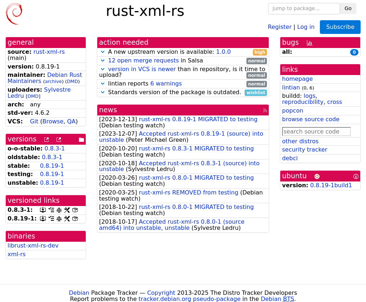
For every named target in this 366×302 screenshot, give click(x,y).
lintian (291, 87)
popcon (292, 110)
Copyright (161, 292)
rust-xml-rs (49, 51)
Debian (79, 292)
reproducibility (302, 102)
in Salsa (183, 61)
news (108, 110)
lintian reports (183, 84)
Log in (305, 26)
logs (310, 95)
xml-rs (17, 254)
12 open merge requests (143, 60)
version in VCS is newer (142, 69)
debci (290, 158)
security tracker (304, 149)
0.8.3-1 (55, 148)
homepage (297, 78)
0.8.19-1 (52, 165)
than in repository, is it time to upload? (183, 72)
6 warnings (166, 83)
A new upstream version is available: (183, 52)
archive (53, 81)
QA (71, 121)
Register (280, 26)
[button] (102, 51)
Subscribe (340, 26)
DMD (72, 81)
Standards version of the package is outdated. (183, 92)
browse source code (310, 119)
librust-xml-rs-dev (33, 245)
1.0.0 (223, 51)
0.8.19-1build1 (331, 185)
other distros (300, 141)
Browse (53, 121)
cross (334, 102)
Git (34, 121)
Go (348, 8)
